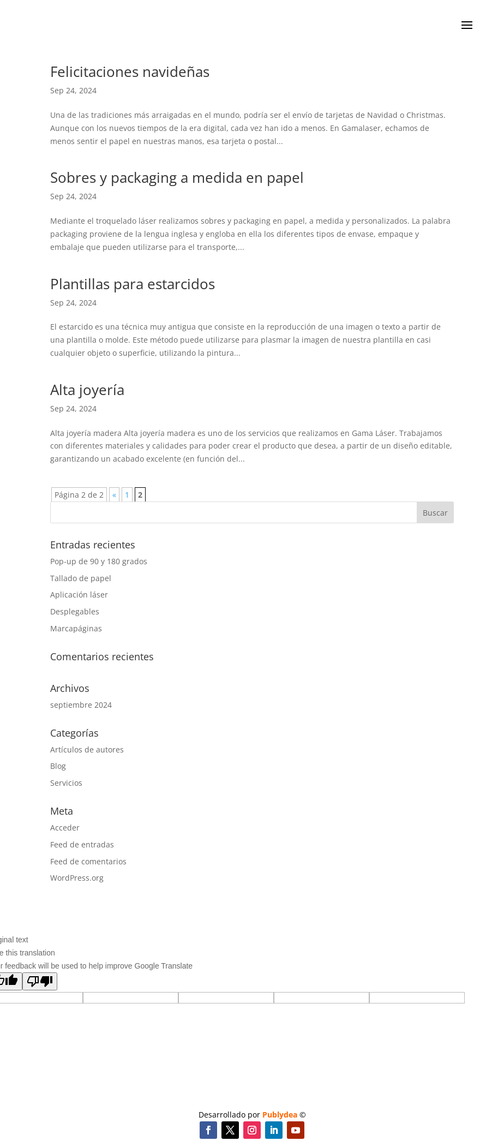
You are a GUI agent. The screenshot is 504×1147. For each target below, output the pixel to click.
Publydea (279, 1114)
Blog (58, 766)
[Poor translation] (39, 981)
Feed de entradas (82, 844)
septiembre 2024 (81, 705)
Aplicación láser (79, 594)
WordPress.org (77, 878)
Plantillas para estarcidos (132, 284)
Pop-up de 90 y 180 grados (98, 561)
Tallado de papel (80, 578)
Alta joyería (87, 389)
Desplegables (74, 611)
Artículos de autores (87, 749)
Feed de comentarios (88, 861)
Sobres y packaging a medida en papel (177, 177)
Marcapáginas (76, 628)
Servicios (66, 783)
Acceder (65, 827)
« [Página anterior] (114, 494)
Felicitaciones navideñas (129, 71)
